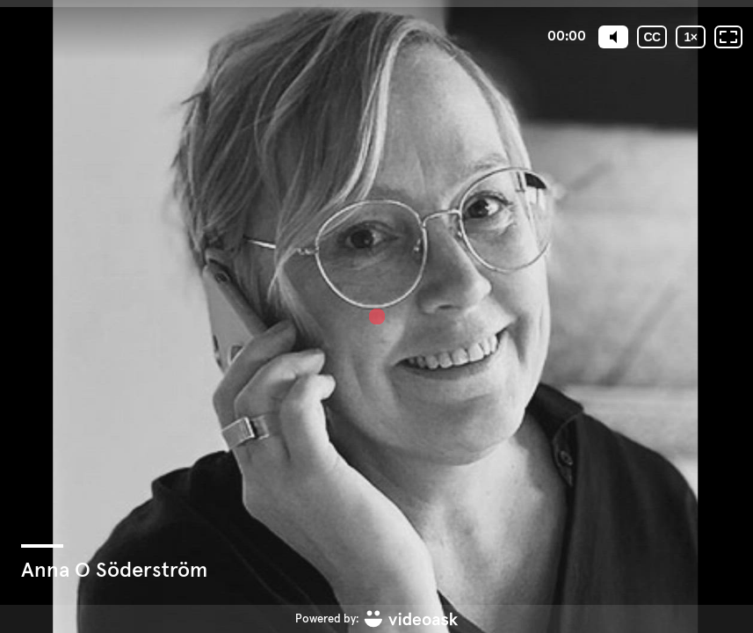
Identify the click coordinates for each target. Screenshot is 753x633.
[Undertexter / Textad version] (652, 36)
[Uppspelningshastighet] (691, 36)
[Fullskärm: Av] (728, 36)
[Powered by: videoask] (376, 619)
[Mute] (613, 36)
